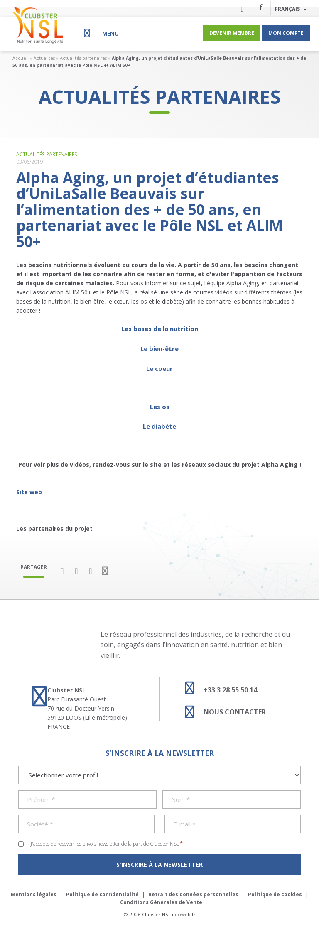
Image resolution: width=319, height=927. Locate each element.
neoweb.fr (184, 914)
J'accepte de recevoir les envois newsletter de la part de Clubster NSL (107, 843)
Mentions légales (33, 894)
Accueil (20, 58)
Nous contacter (221, 711)
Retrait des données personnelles (193, 894)
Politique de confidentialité (102, 894)
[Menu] (100, 33)
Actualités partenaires (83, 58)
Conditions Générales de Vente (161, 902)
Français (291, 8)
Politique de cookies (275, 894)
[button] (261, 7)
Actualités (44, 58)
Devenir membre (231, 32)
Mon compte (286, 32)
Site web (29, 492)
